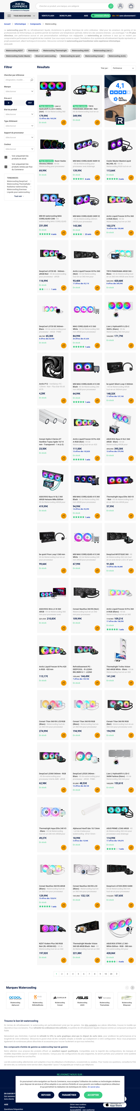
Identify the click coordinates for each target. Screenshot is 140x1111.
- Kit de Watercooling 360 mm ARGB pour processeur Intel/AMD (86, 332)
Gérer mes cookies (78, 1104)
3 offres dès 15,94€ (80, 841)
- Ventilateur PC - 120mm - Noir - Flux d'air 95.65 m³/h (52, 386)
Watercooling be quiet (70, 56)
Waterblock (33, 50)
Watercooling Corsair (94, 56)
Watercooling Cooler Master (18, 56)
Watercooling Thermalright (55, 50)
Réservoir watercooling (46, 56)
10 (106, 974)
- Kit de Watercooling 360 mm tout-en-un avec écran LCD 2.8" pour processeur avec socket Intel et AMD (120, 559)
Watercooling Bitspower (127, 1004)
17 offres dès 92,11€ (81, 283)
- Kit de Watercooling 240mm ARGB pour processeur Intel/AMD (85, 221)
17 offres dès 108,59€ (115, 621)
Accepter (93, 1095)
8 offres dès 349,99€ (115, 283)
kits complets (91, 1025)
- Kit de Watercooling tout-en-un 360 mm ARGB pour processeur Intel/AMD (120, 502)
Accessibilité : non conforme (82, 1110)
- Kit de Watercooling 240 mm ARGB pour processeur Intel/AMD (86, 389)
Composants (35, 24)
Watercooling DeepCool (17, 181)
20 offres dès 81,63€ (81, 339)
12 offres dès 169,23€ (47, 118)
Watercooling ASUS (80, 50)
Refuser (46, 1095)
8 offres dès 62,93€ (46, 339)
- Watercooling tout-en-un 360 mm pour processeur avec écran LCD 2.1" (86, 891)
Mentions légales (77, 1107)
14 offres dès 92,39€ (81, 509)
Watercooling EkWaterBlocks (37, 1004)
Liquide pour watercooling (18, 192)
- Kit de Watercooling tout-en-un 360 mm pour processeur (84, 276)
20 (111, 974)
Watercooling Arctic (117, 56)
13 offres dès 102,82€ (81, 451)
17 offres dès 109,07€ (115, 841)
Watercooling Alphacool (15, 1004)
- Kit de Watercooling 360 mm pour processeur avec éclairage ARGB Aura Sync (52, 614)
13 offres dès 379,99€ (115, 451)
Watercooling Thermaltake (18, 184)
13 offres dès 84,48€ (115, 567)
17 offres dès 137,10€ (115, 396)
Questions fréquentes (13, 1109)
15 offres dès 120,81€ (47, 898)
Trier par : (105, 68)
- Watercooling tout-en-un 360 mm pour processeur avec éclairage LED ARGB (86, 727)
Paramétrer (69, 1095)
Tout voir (19, 196)
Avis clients (9, 1099)
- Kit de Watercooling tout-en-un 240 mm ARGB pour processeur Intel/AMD (52, 834)
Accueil (7, 24)
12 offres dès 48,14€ (81, 786)
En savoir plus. (94, 1087)
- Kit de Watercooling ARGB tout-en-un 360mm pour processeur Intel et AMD (118, 389)
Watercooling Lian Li (103, 50)
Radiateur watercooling (17, 187)
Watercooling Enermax (17, 189)
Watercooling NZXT (14, 50)
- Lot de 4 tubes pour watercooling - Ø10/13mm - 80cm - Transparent (84, 834)
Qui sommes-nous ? (12, 1096)
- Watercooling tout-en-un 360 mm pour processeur (86, 612)
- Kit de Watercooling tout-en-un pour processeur (52, 557)
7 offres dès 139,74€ (81, 679)
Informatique (20, 24)
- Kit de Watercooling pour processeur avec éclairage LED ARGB (52, 166)
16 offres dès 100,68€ (115, 228)
